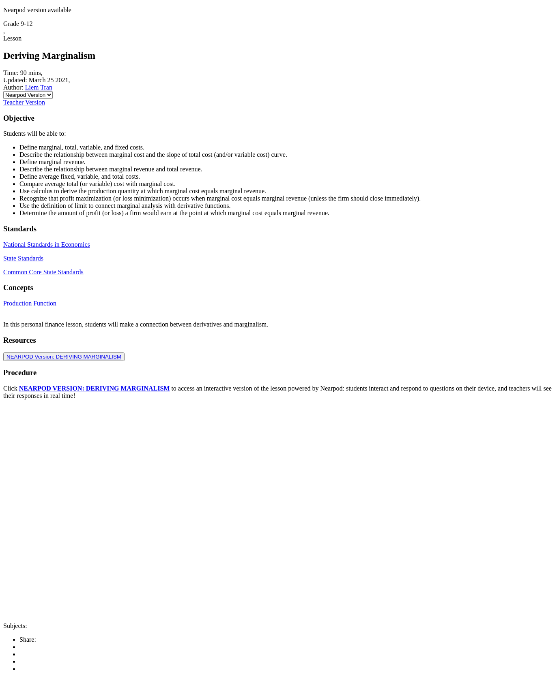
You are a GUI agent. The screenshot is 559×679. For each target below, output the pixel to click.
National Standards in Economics (46, 244)
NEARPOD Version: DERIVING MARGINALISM (63, 357)
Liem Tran (38, 87)
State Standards (23, 258)
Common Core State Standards (43, 272)
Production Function (29, 303)
